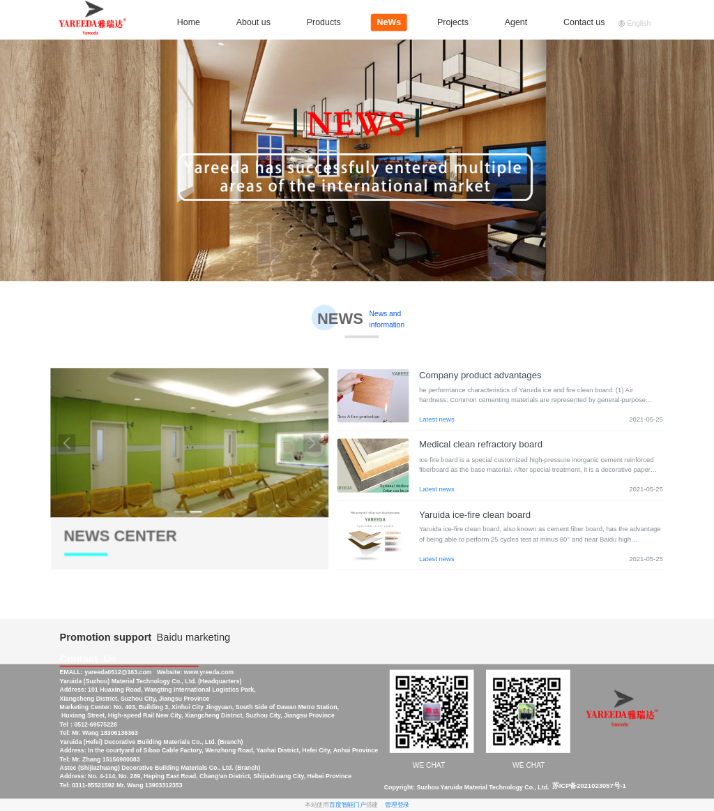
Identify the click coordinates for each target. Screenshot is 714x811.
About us (253, 22)
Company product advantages (480, 375)
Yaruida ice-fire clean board (475, 514)
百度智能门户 (347, 804)
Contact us (584, 22)
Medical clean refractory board (480, 445)
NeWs (389, 22)
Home (188, 22)
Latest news (437, 419)
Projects (453, 22)
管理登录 (397, 804)
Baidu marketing (194, 637)
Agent (516, 22)
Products (324, 22)
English (634, 23)
